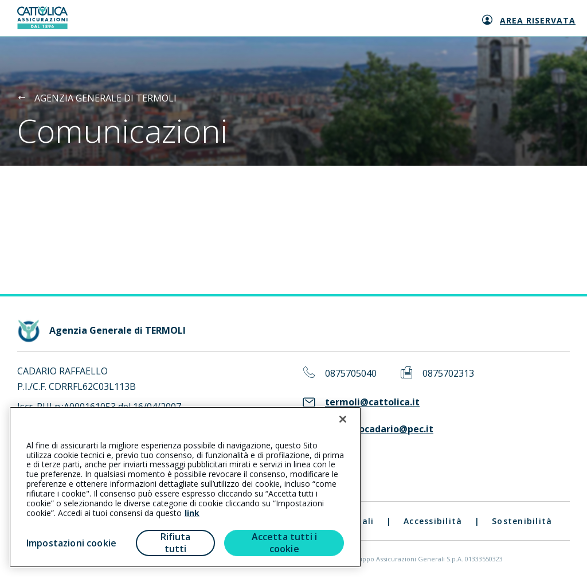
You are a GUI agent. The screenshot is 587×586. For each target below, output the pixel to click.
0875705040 (351, 373)
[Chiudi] (342, 419)
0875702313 (448, 373)
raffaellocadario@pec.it (379, 429)
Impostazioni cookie (71, 543)
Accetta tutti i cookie (284, 542)
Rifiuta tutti (176, 542)
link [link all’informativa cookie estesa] (192, 512)
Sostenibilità (522, 520)
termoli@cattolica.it (372, 402)
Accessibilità (433, 520)
